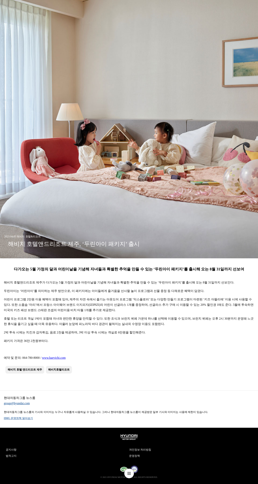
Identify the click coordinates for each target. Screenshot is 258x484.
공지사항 (11, 449)
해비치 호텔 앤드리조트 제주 (25, 369)
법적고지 (11, 455)
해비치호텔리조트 (59, 369)
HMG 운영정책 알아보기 (18, 418)
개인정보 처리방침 (140, 449)
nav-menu (129, 473)
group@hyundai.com (17, 403)
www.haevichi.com (54, 357)
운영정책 (134, 455)
